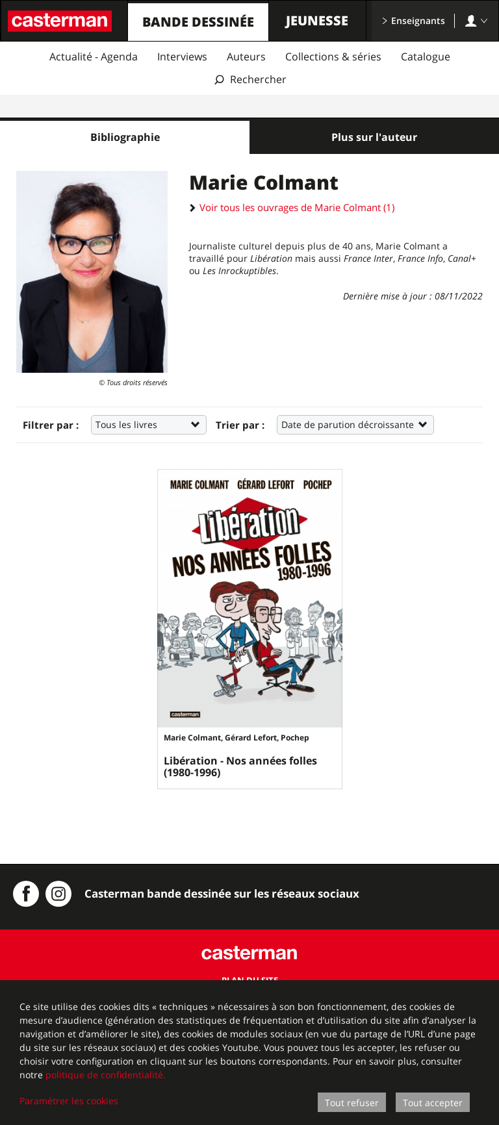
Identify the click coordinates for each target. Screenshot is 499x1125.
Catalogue (425, 56)
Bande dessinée (198, 22)
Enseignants (413, 20)
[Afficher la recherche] (250, 79)
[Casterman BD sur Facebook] (26, 892)
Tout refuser (352, 1102)
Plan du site (250, 978)
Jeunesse (317, 20)
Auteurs (246, 56)
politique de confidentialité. (105, 1074)
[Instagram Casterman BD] (58, 892)
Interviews (182, 56)
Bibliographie (125, 137)
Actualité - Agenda (93, 56)
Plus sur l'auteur (374, 137)
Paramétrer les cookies (68, 1100)
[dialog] (249, 1052)
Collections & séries (333, 56)
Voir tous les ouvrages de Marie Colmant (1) (291, 207)
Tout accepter (433, 1102)
